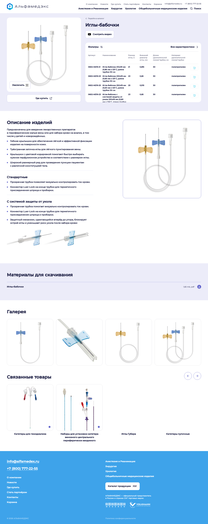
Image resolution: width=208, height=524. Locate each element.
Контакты (146, 4)
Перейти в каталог (94, 18)
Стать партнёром (132, 4)
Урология (130, 8)
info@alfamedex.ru (173, 4)
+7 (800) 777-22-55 (193, 4)
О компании (92, 4)
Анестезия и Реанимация (93, 8)
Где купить (116, 4)
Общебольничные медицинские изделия (163, 8)
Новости (104, 4)
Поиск (195, 8)
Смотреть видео (100, 34)
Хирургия (116, 8)
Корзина (158, 4)
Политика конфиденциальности (120, 518)
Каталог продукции (122, 486)
